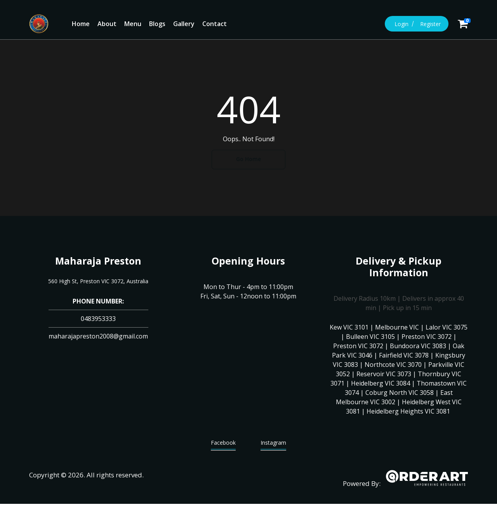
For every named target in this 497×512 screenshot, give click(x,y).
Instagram (273, 444)
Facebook (223, 444)
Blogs (157, 23)
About (106, 23)
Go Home (248, 159)
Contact (214, 23)
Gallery (184, 23)
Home (81, 23)
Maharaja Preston (98, 260)
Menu (132, 23)
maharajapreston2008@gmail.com (98, 336)
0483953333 (98, 318)
